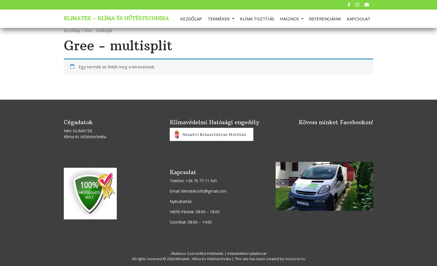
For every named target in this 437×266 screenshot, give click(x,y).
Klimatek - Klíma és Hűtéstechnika (203, 258)
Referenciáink (325, 18)
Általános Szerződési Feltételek (197, 253)
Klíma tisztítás (257, 18)
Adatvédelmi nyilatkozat (246, 253)
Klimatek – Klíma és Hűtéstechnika (116, 18)
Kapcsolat (358, 18)
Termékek (219, 18)
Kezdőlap (191, 18)
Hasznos (290, 18)
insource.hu (295, 258)
